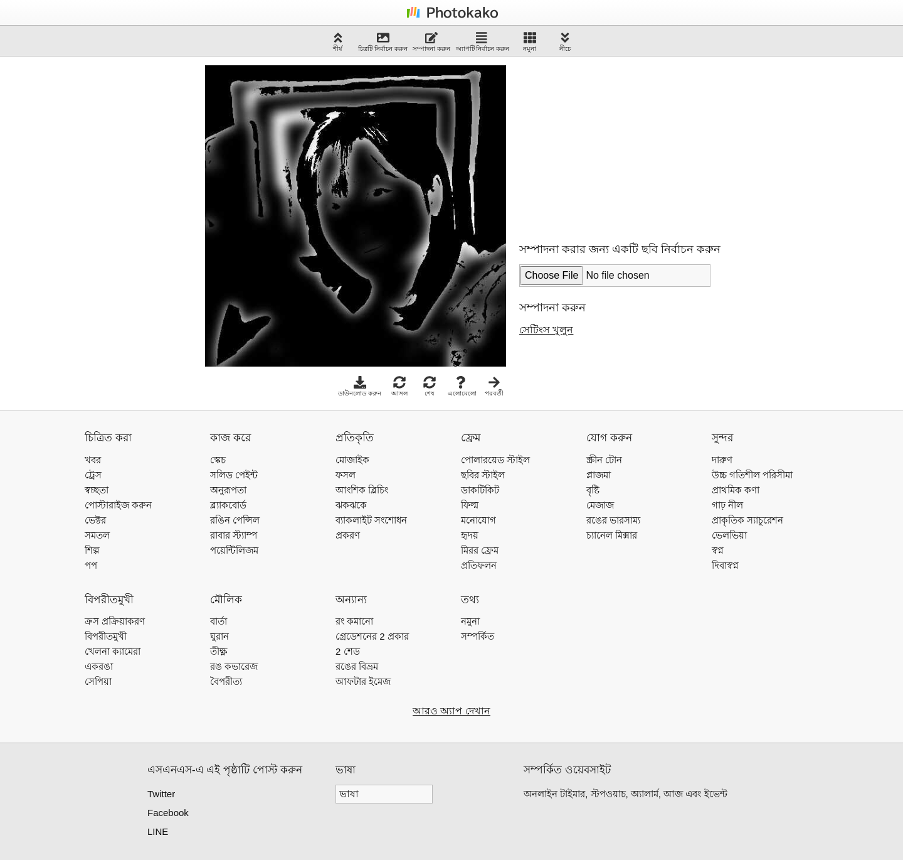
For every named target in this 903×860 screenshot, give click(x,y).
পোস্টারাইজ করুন (118, 505)
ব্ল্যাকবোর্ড (228, 505)
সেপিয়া (98, 681)
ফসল (345, 475)
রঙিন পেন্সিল (235, 520)
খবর (93, 459)
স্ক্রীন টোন (604, 459)
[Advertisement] (613, 143)
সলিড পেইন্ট (234, 475)
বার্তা (218, 621)
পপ (91, 565)
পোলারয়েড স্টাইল (495, 459)
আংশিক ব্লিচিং (361, 490)
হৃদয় (469, 535)
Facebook (168, 812)
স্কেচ (218, 459)
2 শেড (347, 651)
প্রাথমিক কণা (735, 490)
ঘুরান (219, 636)
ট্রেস (93, 475)
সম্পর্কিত (477, 636)
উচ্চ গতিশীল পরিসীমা (752, 475)
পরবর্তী (494, 386)
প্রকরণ (347, 535)
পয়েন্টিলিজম (234, 550)
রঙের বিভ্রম (356, 666)
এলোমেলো (462, 386)
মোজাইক (352, 459)
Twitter (161, 793)
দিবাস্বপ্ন (725, 565)
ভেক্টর (95, 520)
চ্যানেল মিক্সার (611, 535)
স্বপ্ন (718, 550)
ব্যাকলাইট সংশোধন (371, 520)
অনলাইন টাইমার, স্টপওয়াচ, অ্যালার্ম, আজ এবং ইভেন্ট (625, 793)
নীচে (565, 41)
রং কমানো (354, 621)
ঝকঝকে (351, 505)
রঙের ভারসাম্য (613, 520)
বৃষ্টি (592, 490)
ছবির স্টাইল (483, 475)
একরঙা (99, 666)
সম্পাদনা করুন (431, 41)
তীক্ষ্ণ (218, 651)
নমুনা (529, 41)
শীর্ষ (338, 41)
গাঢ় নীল (727, 505)
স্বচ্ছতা (96, 490)
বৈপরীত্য (226, 681)
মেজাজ (600, 505)
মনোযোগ (478, 520)
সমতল (97, 535)
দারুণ (722, 459)
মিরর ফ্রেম (480, 550)
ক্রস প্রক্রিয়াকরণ (115, 621)
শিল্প (92, 550)
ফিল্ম (469, 505)
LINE (157, 831)
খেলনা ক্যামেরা (112, 651)
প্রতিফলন (479, 565)
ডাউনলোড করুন (359, 386)
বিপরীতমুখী (106, 636)
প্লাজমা (598, 475)
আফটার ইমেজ (363, 681)
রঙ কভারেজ (234, 666)
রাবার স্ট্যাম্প (233, 535)
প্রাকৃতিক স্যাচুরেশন (747, 520)
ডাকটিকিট (480, 490)
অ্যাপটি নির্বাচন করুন (483, 41)
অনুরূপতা (228, 490)
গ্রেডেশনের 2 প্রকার (372, 636)
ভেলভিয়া (729, 535)
